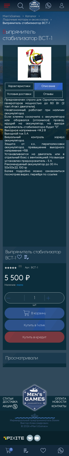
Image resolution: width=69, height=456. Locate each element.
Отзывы (48, 94)
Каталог (30, 16)
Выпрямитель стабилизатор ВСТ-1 (26, 23)
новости (59, 402)
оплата (60, 399)
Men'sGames (11, 16)
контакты (59, 406)
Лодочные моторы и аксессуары (25, 19)
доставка (10, 402)
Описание (48, 86)
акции (10, 406)
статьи (8, 399)
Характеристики (19, 86)
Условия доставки (19, 94)
